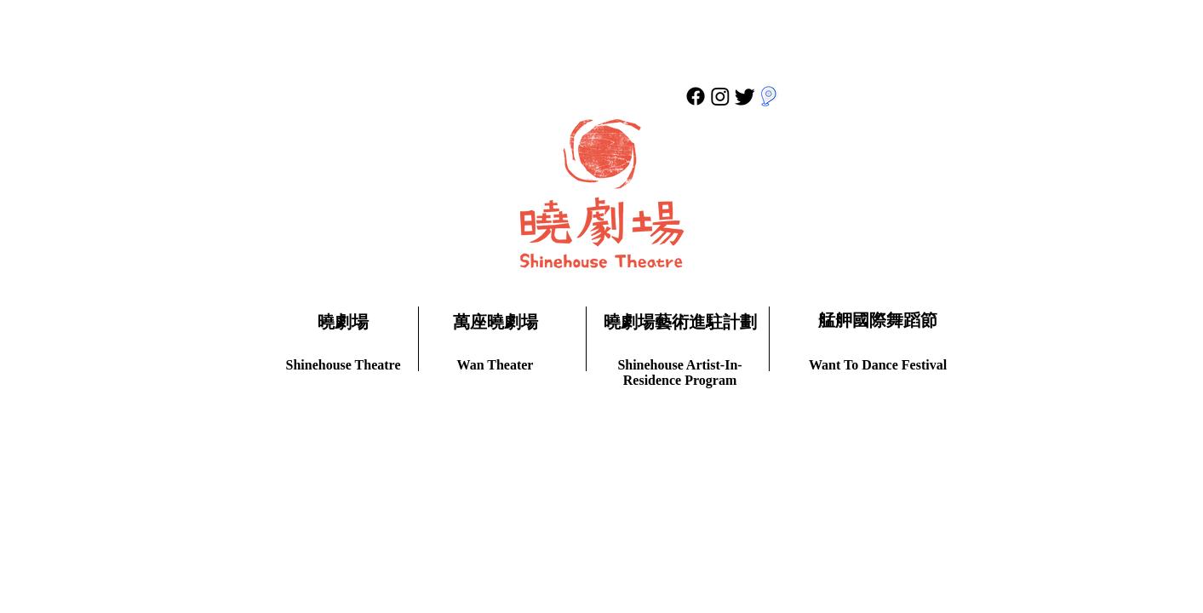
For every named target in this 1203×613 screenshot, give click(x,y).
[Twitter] (745, 96)
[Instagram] (720, 96)
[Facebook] (695, 96)
